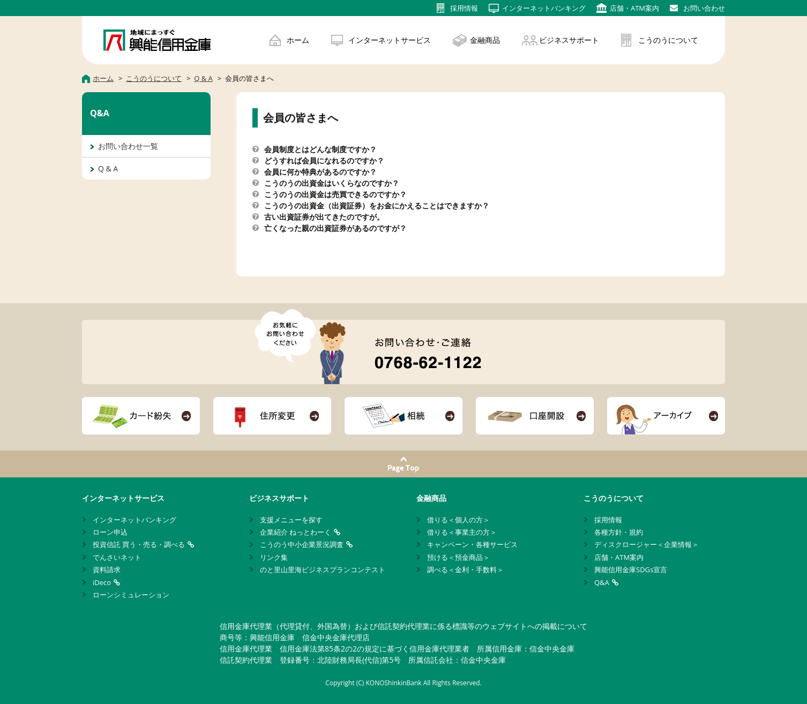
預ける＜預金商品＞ (458, 557)
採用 (464, 8)
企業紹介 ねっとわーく (295, 532)
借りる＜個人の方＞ (458, 520)
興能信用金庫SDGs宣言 (630, 569)
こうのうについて (668, 40)
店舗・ (634, 8)
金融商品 (485, 40)
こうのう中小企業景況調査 (301, 544)
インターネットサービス (389, 40)
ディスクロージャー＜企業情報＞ (646, 544)
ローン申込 (110, 532)
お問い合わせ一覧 (128, 146)
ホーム (298, 40)
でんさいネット (117, 557)
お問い (704, 8)
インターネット (544, 8)
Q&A (601, 582)
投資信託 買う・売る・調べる (139, 544)
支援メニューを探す (291, 520)
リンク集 (274, 557)
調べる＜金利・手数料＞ (465, 569)
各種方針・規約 (618, 532)
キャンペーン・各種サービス (472, 544)
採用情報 (608, 520)
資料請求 (107, 569)
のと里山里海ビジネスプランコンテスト (322, 569)
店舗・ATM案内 (619, 557)
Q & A (108, 168)
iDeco (102, 582)
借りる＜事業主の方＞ (462, 532)
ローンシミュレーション (131, 595)
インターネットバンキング (134, 520)
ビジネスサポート (569, 40)
